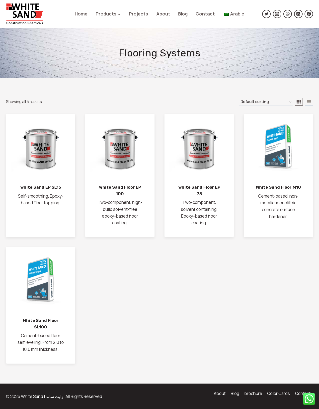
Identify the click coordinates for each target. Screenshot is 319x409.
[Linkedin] (298, 14)
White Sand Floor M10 (278, 187)
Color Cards (278, 393)
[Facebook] (309, 14)
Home (81, 14)
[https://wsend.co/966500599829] (287, 14)
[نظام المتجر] (266, 102)
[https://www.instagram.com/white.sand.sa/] (277, 14)
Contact (205, 14)
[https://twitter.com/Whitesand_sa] (266, 14)
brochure (253, 393)
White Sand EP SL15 (40, 187)
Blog (183, 14)
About (163, 14)
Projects (138, 14)
